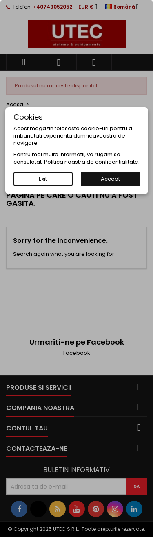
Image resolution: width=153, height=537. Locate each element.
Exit (43, 179)
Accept (110, 179)
